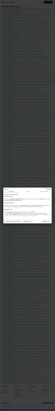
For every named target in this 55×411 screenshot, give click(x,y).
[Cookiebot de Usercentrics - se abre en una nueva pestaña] (46, 189)
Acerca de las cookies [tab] (43, 191)
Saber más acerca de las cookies (11, 218)
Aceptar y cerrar (46, 221)
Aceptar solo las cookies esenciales (13, 221)
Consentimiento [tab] (11, 191)
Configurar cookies (27, 221)
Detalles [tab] (27, 191)
